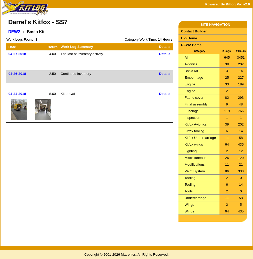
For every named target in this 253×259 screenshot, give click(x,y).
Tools (189, 191)
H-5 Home (189, 38)
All (187, 57)
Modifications (195, 164)
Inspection (192, 118)
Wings (189, 205)
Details (164, 54)
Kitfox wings (194, 144)
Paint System (195, 171)
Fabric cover (194, 98)
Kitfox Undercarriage (200, 138)
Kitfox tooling (194, 131)
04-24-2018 (17, 94)
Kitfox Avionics (196, 124)
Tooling (190, 178)
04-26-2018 (17, 74)
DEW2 (14, 32)
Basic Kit (191, 71)
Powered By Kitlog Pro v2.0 (227, 4)
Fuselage (192, 111)
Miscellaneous (195, 158)
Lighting (191, 151)
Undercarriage (195, 198)
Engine (190, 84)
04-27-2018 (17, 54)
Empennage (194, 77)
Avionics (191, 64)
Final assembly (196, 104)
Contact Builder (194, 31)
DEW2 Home (191, 45)
